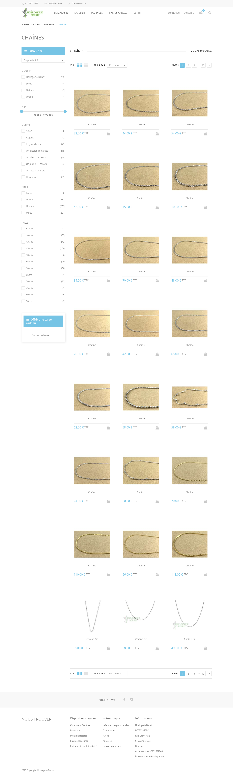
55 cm (45, 261)
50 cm (45, 255)
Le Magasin (61, 12)
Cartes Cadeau (118, 12)
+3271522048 (30, 3)
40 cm (45, 235)
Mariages (97, 12)
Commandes (109, 730)
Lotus (45, 83)
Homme (45, 206)
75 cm (45, 288)
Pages (175, 65)
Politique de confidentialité (83, 746)
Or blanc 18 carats (45, 157)
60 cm (45, 268)
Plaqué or (45, 177)
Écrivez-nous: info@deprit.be (149, 756)
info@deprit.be (53, 3)
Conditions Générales (80, 725)
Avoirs (106, 735)
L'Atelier (79, 12)
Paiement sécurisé (79, 740)
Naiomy (45, 90)
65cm (45, 274)
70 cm (45, 281)
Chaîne (92, 124)
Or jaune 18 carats (45, 164)
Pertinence (118, 65)
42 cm (45, 241)
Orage (45, 96)
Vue (72, 65)
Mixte (45, 212)
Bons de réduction (112, 746)
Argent (45, 137)
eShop (138, 12)
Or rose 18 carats (45, 170)
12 (203, 65)
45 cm (45, 248)
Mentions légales (78, 735)
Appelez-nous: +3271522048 (149, 751)
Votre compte (111, 718)
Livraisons (75, 730)
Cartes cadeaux (40, 335)
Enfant (45, 193)
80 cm (45, 294)
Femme (45, 199)
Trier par (99, 65)
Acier (45, 131)
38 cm (45, 228)
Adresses (107, 740)
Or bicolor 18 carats (45, 150)
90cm (45, 301)
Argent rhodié (45, 144)
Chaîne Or (92, 639)
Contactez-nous (77, 3)
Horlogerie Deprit (45, 77)
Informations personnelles (116, 725)
